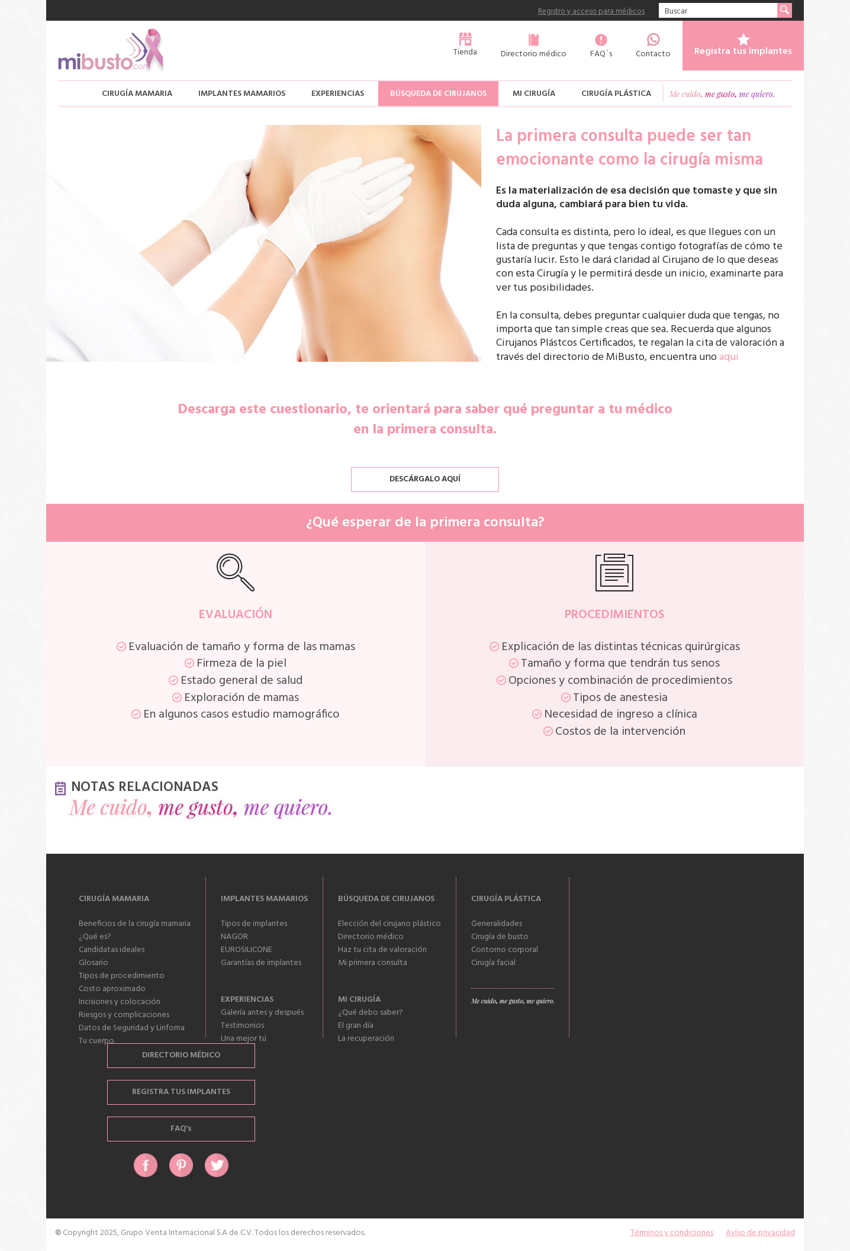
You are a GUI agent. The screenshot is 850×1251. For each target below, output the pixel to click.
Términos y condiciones (671, 1233)
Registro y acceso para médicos (591, 12)
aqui (729, 357)
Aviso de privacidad (760, 1233)
